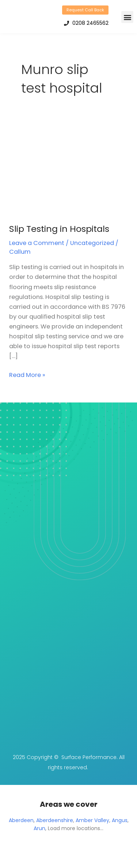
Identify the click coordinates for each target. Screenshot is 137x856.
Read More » (27, 374)
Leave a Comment (36, 243)
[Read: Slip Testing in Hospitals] (68, 170)
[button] (127, 17)
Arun (39, 828)
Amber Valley (92, 820)
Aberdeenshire (54, 820)
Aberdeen (21, 820)
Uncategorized (92, 243)
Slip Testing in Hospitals (59, 229)
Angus (120, 820)
